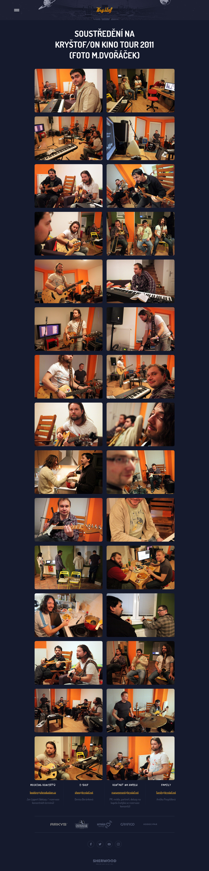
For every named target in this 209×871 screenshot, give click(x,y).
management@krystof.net (125, 792)
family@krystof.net (166, 792)
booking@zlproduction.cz (43, 792)
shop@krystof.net (84, 792)
